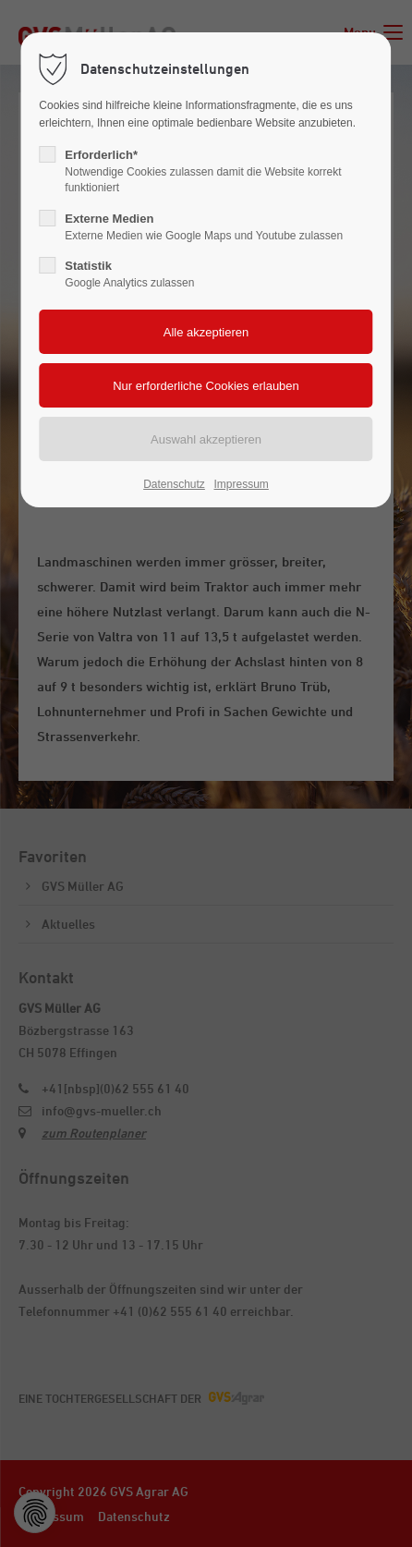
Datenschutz (174, 484)
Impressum (240, 484)
